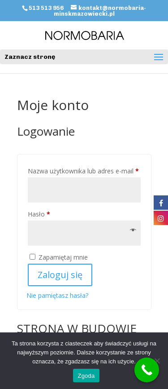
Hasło (55, 213)
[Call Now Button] (146, 370)
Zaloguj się (60, 275)
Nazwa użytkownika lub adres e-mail (84, 170)
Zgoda (86, 375)
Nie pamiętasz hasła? (57, 295)
